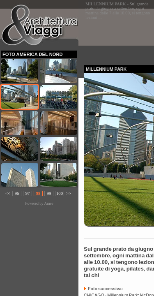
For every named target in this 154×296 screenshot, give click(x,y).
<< (7, 193)
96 (17, 193)
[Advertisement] (119, 34)
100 (59, 193)
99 (49, 193)
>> (68, 193)
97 (27, 193)
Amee (48, 203)
